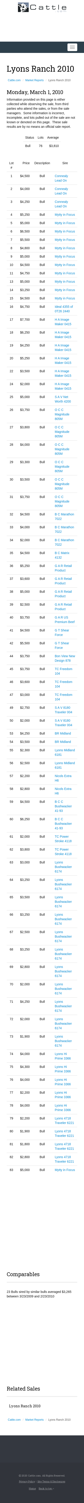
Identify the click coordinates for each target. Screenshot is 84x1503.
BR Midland (63, 733)
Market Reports (34, 80)
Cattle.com (14, 80)
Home (32, 1488)
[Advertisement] (42, 1220)
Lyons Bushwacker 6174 (63, 867)
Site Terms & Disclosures (51, 1481)
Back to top (46, 1488)
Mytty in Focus (65, 214)
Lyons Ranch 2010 (25, 1406)
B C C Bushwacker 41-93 (63, 806)
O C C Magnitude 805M (62, 414)
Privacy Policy (27, 1481)
